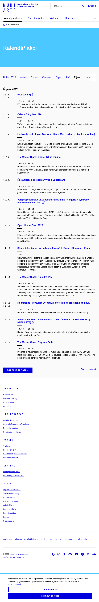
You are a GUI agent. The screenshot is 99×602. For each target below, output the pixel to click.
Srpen (59, 77)
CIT (56, 539)
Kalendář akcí (8, 394)
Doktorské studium (10, 428)
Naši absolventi (9, 497)
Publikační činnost (10, 458)
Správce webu (9, 557)
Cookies (20, 557)
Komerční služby (9, 509)
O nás (7, 483)
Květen (23, 77)
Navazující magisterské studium (16, 424)
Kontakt (6, 517)
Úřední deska (8, 521)
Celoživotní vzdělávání (12, 432)
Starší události (88, 369)
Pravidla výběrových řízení (13, 476)
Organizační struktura (11, 490)
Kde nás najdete (9, 513)
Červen (34, 77)
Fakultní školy (8, 505)
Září (68, 77)
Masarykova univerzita (18, 554)
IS (61, 539)
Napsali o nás (8, 402)
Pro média (7, 406)
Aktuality (10, 388)
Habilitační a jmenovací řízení (15, 454)
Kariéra (9, 465)
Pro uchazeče (13, 414)
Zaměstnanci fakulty (11, 493)
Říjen (77, 77)
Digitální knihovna (31, 539)
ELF (50, 539)
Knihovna (18, 539)
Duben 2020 (9, 77)
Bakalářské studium (11, 420)
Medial (43, 539)
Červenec (47, 77)
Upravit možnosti (16, 587)
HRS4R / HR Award (11, 501)
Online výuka (82, 539)
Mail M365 (7, 539)
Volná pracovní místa (11, 472)
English (92, 6)
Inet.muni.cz (69, 539)
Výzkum (8, 440)
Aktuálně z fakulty (10, 398)
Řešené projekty (9, 450)
